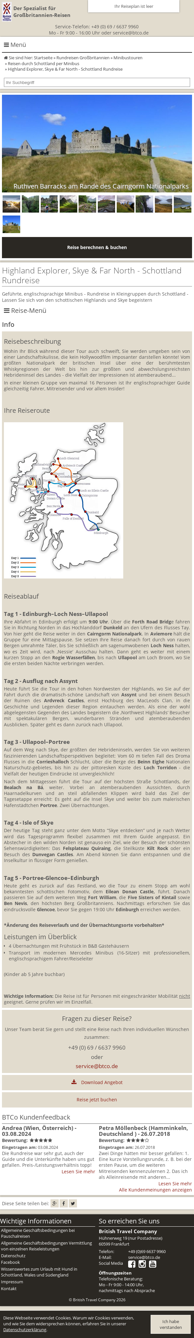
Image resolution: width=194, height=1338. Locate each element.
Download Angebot (97, 1082)
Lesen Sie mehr (78, 1171)
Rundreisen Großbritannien (83, 58)
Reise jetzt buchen (97, 1099)
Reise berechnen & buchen (97, 247)
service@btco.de (131, 33)
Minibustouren (127, 58)
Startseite (43, 58)
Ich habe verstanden (171, 1324)
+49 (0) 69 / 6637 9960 (115, 26)
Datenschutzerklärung (24, 1329)
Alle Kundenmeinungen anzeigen (155, 1190)
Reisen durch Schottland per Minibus (43, 63)
